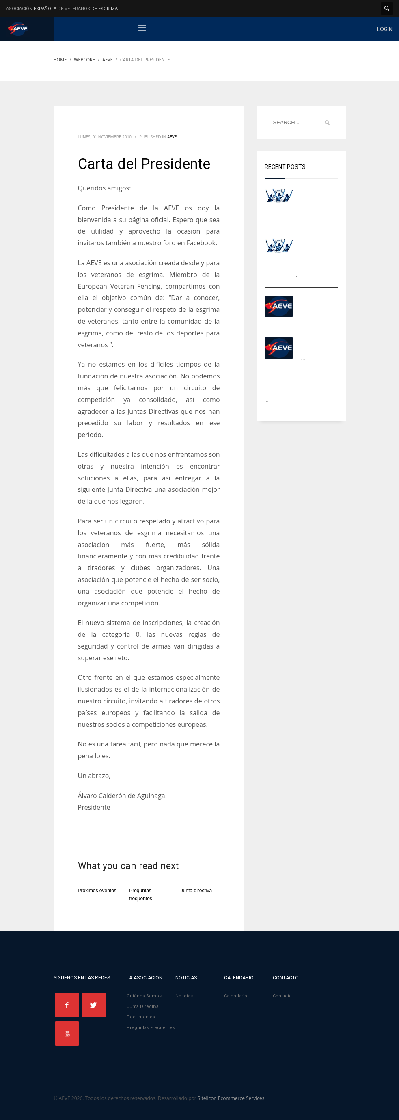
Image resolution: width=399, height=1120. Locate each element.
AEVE (172, 137)
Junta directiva (196, 890)
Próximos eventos (97, 890)
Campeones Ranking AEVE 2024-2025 (318, 197)
